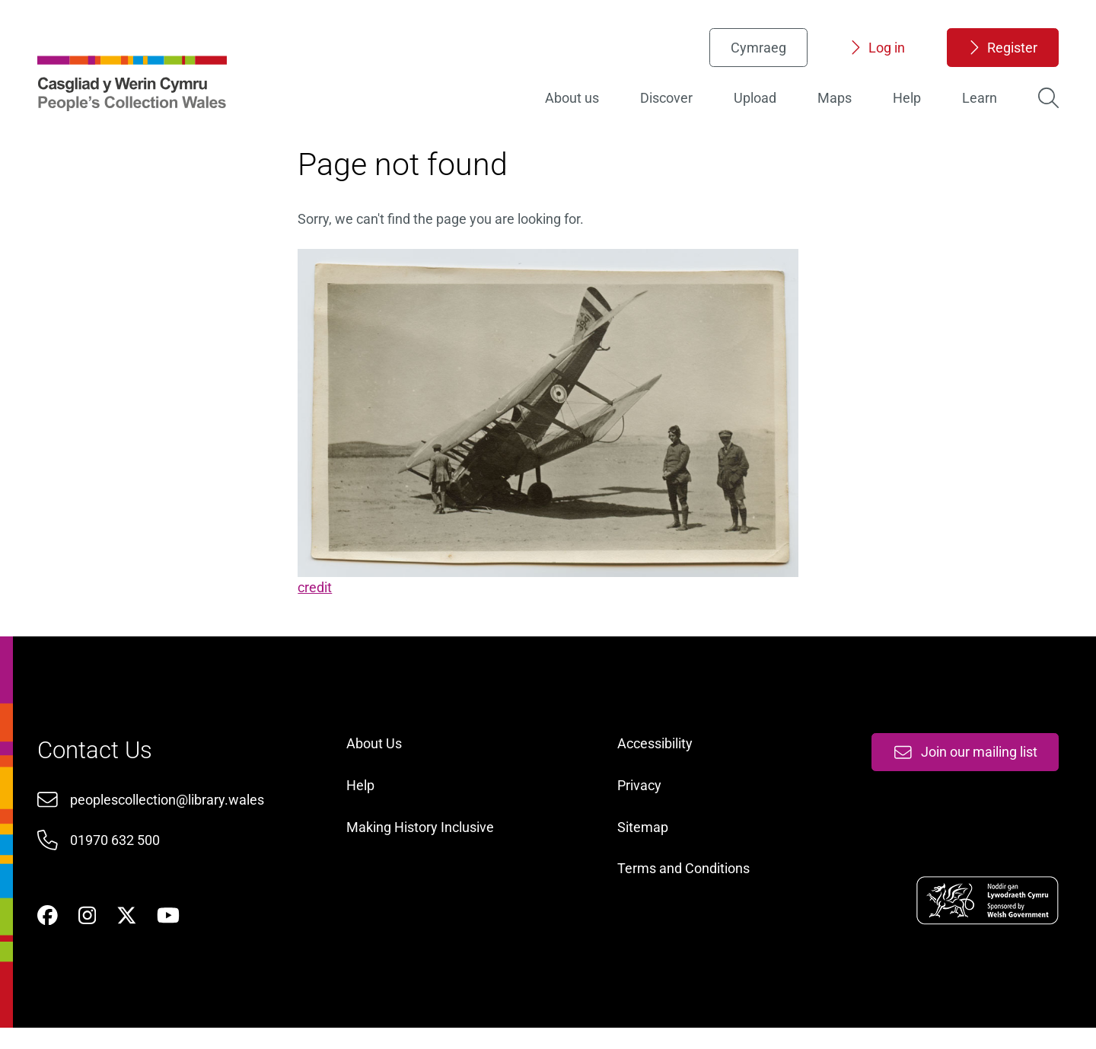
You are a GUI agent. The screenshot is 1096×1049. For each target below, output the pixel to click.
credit (317, 593)
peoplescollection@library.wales (171, 814)
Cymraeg (754, 50)
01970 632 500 (119, 855)
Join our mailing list (961, 766)
